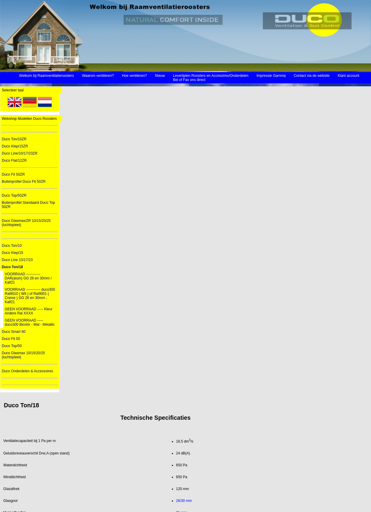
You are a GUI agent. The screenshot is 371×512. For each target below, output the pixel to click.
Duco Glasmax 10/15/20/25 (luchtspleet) (23, 355)
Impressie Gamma (271, 76)
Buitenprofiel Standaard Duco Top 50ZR (28, 205)
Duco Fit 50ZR (13, 174)
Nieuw (160, 76)
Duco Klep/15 (12, 253)
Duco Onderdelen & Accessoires (27, 371)
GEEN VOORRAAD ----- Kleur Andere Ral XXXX (29, 311)
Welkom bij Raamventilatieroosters (46, 76)
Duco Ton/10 (12, 246)
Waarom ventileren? (98, 76)
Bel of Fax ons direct (189, 80)
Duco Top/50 (12, 346)
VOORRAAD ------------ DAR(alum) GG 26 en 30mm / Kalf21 (28, 278)
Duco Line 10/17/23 (17, 260)
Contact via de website (312, 76)
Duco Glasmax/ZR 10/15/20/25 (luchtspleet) (26, 223)
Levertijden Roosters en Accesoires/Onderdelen (210, 76)
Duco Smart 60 (14, 332)
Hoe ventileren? (134, 76)
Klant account (348, 76)
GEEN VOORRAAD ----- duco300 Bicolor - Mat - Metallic (30, 322)
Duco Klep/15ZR (15, 146)
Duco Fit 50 (11, 339)
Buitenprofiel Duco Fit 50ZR (23, 181)
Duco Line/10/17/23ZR (19, 153)
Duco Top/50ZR (14, 195)
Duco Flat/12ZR (14, 160)
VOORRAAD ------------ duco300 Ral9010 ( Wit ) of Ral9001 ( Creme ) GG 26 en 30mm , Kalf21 (30, 295)
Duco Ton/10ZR (14, 139)
